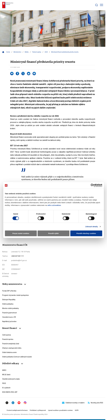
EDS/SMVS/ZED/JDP (9, 392)
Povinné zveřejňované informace (17, 410)
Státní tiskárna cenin (9, 352)
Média (27, 52)
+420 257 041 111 (17, 256)
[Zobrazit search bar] (96, 5)
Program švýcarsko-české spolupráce (15, 295)
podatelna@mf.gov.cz (19, 260)
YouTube (19, 402)
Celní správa (6, 335)
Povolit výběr (53, 233)
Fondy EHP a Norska (9, 291)
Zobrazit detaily (91, 226)
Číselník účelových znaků (11, 379)
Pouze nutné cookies (20, 233)
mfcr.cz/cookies (54, 205)
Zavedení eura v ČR (9, 317)
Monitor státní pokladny (10, 308)
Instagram (25, 402)
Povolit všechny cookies (86, 233)
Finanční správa (7, 339)
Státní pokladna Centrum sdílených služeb (17, 357)
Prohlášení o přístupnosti (38, 410)
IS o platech (6, 388)
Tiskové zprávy (36, 52)
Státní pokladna (7, 304)
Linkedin (13, 402)
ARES (4, 370)
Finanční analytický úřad (10, 344)
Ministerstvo (17, 52)
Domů (8, 52)
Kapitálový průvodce (9, 321)
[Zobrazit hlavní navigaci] (101, 5)
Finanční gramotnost (9, 313)
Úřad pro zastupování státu (11, 348)
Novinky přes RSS (95, 403)
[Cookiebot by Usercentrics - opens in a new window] (92, 185)
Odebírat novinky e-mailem (73, 403)
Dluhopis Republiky (8, 299)
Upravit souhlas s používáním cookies (60, 410)
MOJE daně (6, 374)
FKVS (4, 383)
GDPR (76, 410)
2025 (46, 52)
